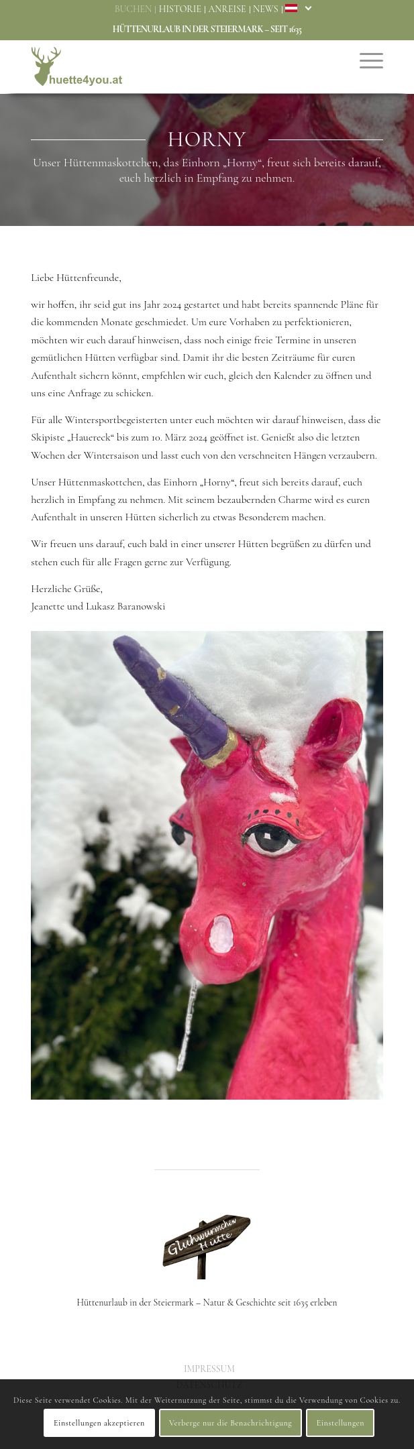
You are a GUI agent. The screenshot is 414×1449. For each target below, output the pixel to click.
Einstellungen (340, 1423)
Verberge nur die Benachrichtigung (230, 1423)
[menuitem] (134, 9)
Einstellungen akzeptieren (99, 1423)
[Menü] (364, 59)
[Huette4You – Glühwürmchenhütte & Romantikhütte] (172, 66)
